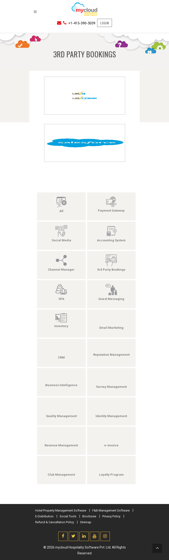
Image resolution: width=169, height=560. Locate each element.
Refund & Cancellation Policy (54, 522)
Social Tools (68, 516)
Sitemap (85, 522)
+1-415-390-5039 (81, 23)
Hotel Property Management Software (60, 510)
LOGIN (104, 22)
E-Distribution (44, 516)
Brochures (89, 516)
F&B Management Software (111, 510)
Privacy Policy (111, 516)
